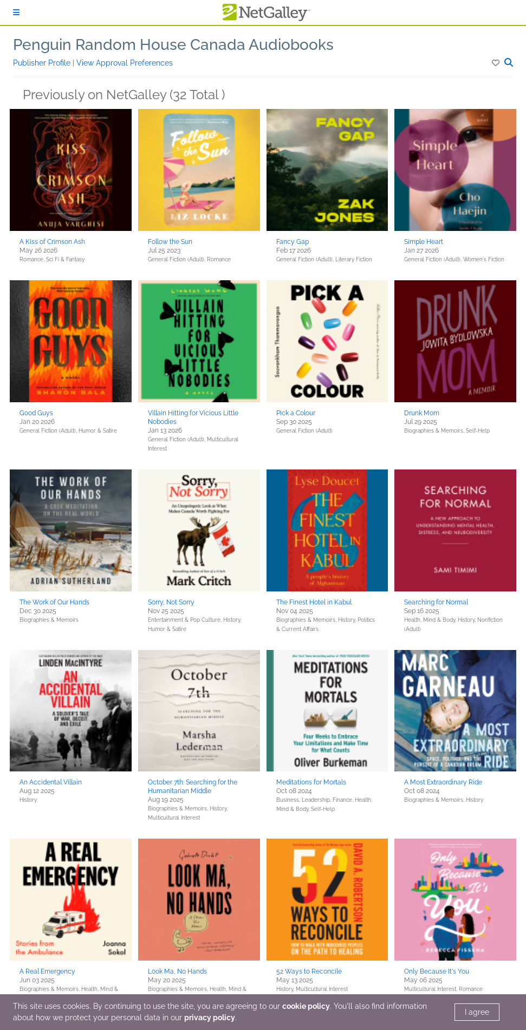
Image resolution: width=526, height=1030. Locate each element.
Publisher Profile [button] (43, 63)
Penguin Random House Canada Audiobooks (173, 45)
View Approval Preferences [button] (124, 63)
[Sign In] (16, 12)
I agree (477, 1012)
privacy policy (209, 1017)
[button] (496, 63)
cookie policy (306, 1006)
